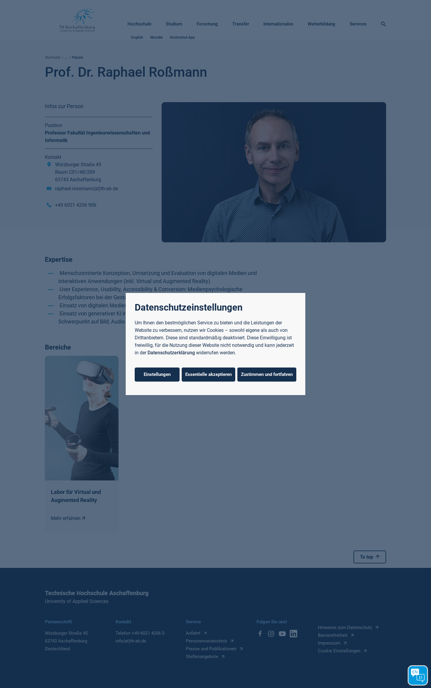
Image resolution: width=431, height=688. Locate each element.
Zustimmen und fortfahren (267, 374)
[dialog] (215, 344)
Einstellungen (157, 374)
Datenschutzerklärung (171, 353)
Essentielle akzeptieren (208, 374)
